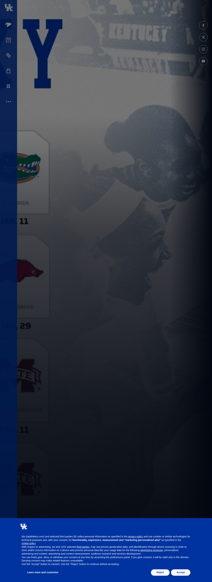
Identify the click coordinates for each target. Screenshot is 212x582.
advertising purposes (151, 550)
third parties (83, 546)
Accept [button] (181, 572)
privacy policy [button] (135, 536)
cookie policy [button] (29, 543)
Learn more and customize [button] (42, 572)
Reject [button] (160, 572)
